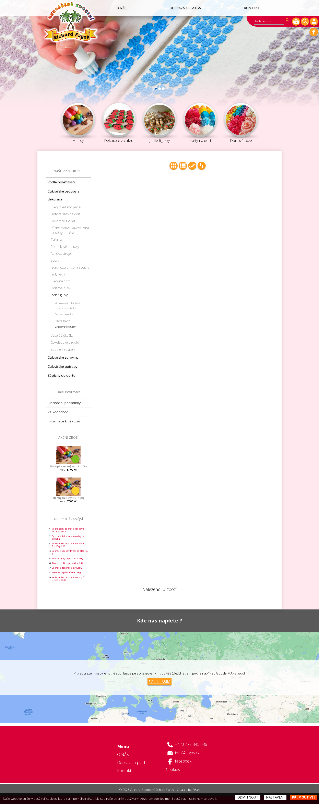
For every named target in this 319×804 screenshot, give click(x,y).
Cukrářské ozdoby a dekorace (64, 195)
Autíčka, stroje (61, 253)
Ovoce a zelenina (64, 314)
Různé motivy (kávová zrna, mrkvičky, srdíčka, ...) (70, 230)
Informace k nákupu (64, 421)
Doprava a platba (184, 8)
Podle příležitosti (61, 182)
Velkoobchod (58, 412)
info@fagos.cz (187, 752)
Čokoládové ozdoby (65, 342)
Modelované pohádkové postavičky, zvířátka (67, 306)
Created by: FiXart (188, 790)
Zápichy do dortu (61, 375)
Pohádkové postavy (65, 246)
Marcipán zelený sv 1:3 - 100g (68, 466)
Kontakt (252, 8)
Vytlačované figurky (65, 327)
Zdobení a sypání (63, 349)
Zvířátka (56, 239)
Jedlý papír (58, 274)
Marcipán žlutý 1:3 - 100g (68, 498)
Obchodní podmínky (64, 402)
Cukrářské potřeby (63, 366)
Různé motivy (62, 320)
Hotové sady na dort (65, 214)
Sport (55, 260)
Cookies (173, 769)
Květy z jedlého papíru (66, 207)
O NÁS (120, 8)
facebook (183, 761)
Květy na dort (60, 281)
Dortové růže (60, 288)
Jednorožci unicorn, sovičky (70, 267)
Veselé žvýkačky (62, 335)
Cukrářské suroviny (63, 357)
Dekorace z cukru (63, 221)
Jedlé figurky (59, 295)
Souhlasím (159, 681)
